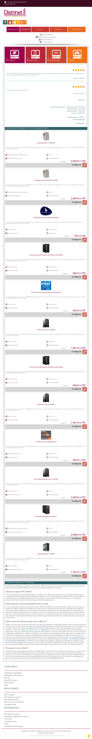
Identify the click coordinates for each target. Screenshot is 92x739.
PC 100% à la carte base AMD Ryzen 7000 (46, 441)
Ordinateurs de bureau (13, 675)
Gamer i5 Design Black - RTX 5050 (46, 554)
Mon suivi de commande (14, 702)
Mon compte (9, 695)
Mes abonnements (11, 700)
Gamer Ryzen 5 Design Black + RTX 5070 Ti (46, 516)
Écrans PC (58, 29)
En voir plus (81, 99)
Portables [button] (25, 29)
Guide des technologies (13, 726)
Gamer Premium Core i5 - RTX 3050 (46, 329)
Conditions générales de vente (16, 716)
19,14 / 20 (75, 109)
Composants (76, 29)
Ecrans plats (8, 683)
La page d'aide (10, 704)
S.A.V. (6, 724)
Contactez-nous (10, 721)
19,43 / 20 (75, 111)
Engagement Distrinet (28, 731)
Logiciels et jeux (10, 680)
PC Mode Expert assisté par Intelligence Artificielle (46, 217)
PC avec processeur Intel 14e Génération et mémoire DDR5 (46, 292)
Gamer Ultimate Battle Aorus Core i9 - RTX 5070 (46, 479)
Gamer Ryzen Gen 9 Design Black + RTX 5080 (46, 180)
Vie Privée (8, 719)
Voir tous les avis (80, 123)
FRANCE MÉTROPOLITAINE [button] (15, 2)
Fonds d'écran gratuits (58, 731)
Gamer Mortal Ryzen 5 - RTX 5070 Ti (46, 143)
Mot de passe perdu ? (12, 697)
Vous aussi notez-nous (79, 119)
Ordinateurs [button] (13, 29)
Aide (69, 731)
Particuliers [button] (9, 4)
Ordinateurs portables (12, 673)
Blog (6, 685)
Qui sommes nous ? (12, 714)
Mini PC (40, 29)
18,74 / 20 (75, 113)
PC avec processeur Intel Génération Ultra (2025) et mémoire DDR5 (46, 255)
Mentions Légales (44, 731)
